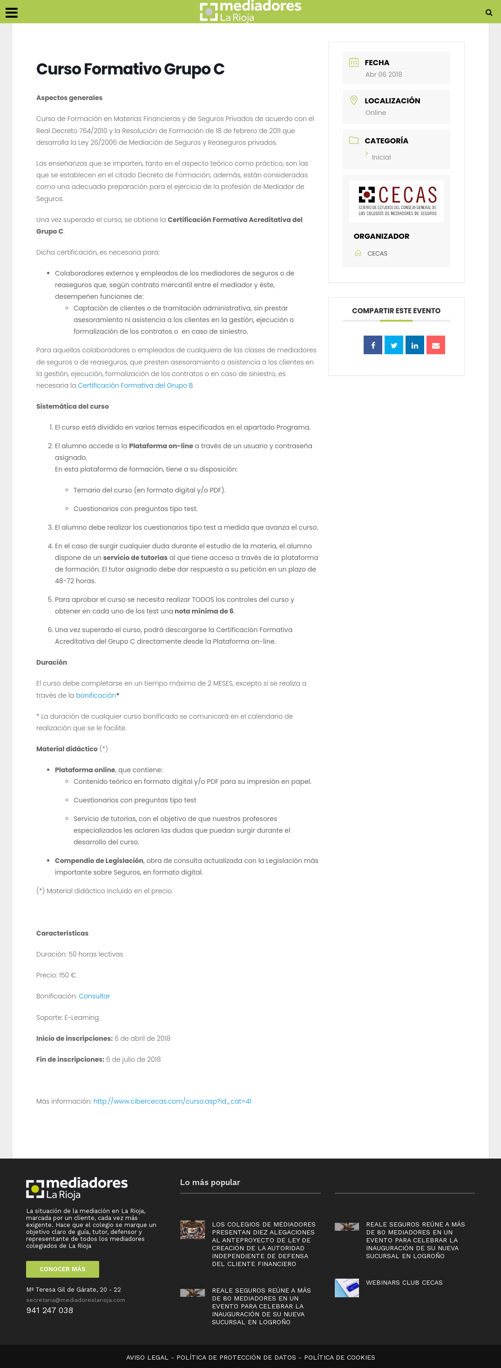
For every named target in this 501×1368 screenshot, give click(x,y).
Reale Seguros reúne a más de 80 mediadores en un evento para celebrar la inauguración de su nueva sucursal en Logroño (261, 1306)
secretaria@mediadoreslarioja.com (75, 1300)
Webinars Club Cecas (404, 1282)
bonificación (96, 695)
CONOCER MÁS (63, 1269)
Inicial (378, 157)
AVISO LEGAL (147, 1357)
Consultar (94, 996)
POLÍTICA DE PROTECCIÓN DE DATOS (236, 1357)
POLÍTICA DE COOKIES (339, 1357)
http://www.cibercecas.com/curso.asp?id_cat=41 (173, 1101)
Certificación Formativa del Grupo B (135, 385)
